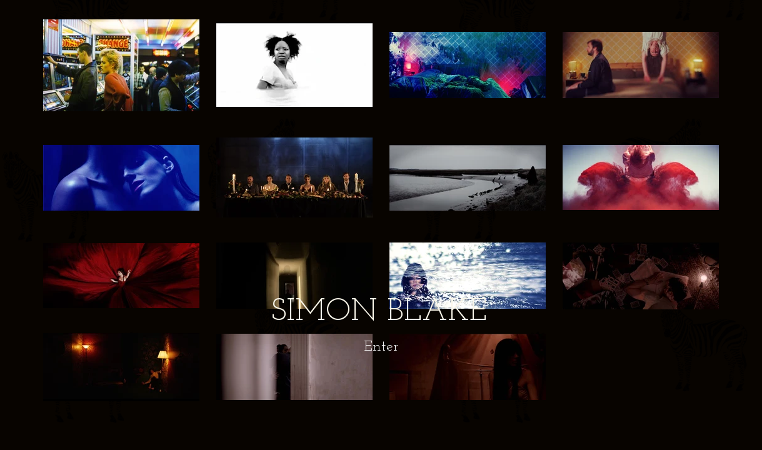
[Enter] (381, 347)
